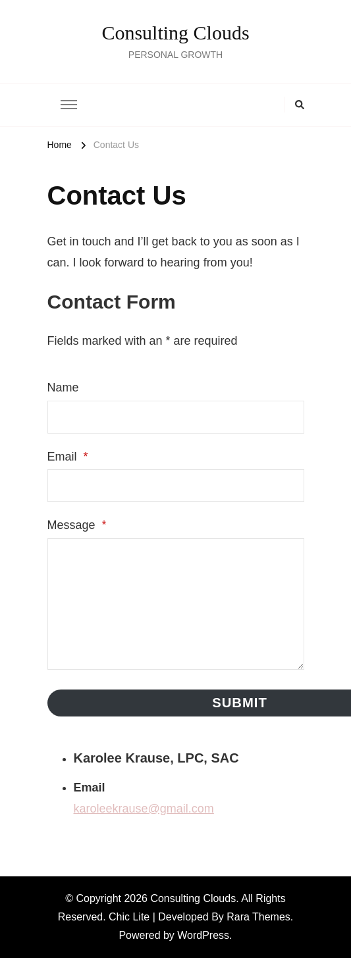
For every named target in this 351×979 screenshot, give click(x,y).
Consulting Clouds (175, 32)
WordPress (203, 935)
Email (67, 456)
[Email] (175, 485)
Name (63, 387)
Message (77, 525)
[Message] (175, 604)
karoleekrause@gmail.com (144, 808)
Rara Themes (258, 916)
